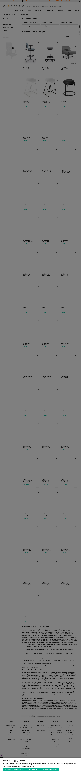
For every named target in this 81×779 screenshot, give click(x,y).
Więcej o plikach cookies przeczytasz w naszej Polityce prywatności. (18, 766)
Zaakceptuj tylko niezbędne (14, 769)
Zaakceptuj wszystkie (50, 769)
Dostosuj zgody (33, 769)
